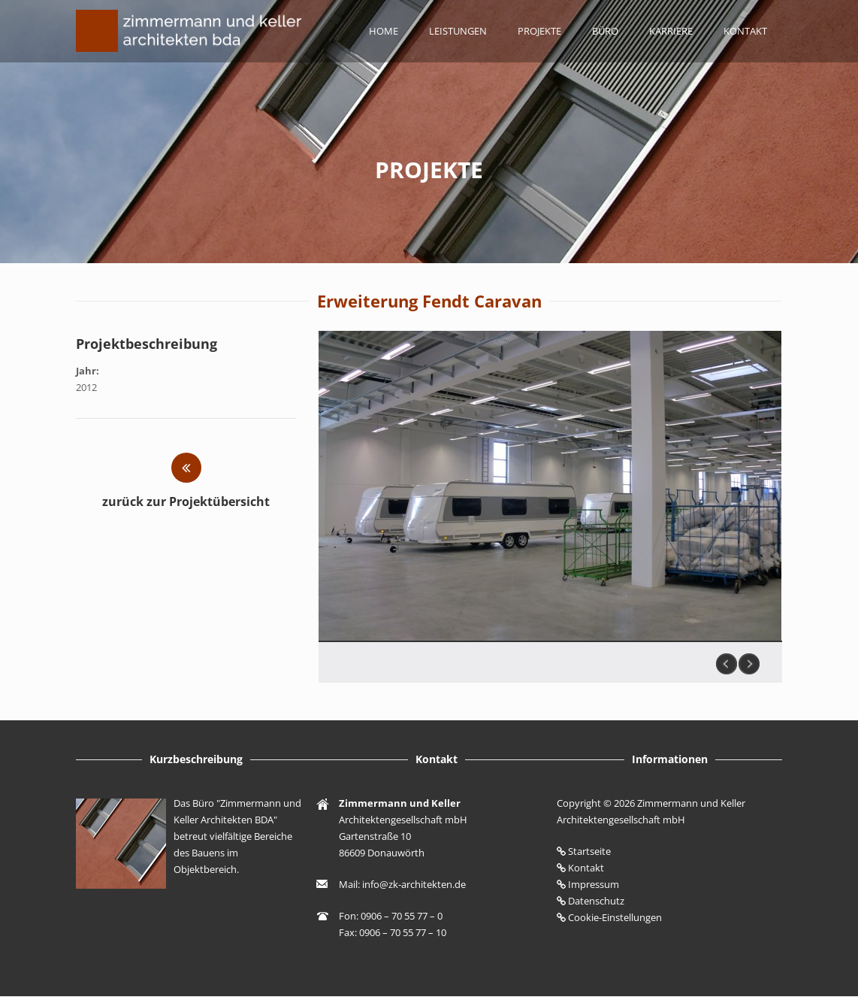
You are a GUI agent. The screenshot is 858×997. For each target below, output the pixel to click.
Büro (605, 31)
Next (749, 664)
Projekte (539, 31)
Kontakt (745, 31)
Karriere (671, 31)
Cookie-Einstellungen (615, 917)
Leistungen (458, 31)
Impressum (593, 884)
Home (383, 31)
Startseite (589, 851)
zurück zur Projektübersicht (186, 501)
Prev (726, 664)
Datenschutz (596, 901)
